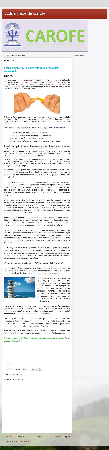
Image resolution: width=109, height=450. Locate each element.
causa (61, 86)
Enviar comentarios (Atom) (23, 441)
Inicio (39, 436)
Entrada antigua (62, 436)
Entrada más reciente (14, 436)
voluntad (7, 86)
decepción (23, 82)
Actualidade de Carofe (25, 13)
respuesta (28, 80)
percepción (49, 82)
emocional (36, 80)
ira (12, 82)
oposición (56, 80)
